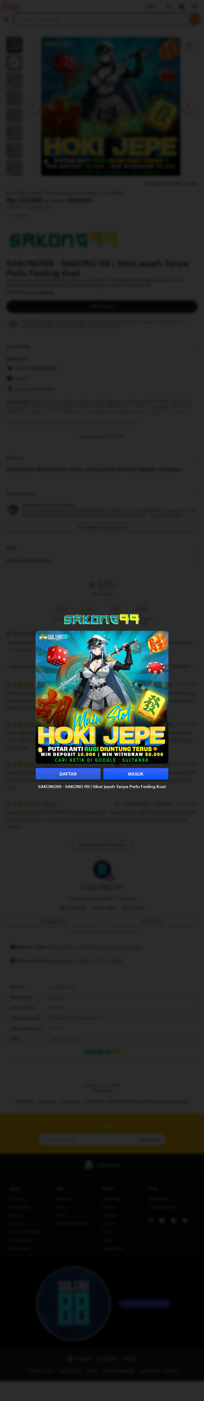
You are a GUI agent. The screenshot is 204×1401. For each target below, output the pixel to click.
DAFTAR (68, 774)
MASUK (136, 774)
